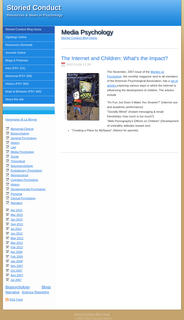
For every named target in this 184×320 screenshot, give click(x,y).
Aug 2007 (17, 275)
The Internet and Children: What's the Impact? (114, 58)
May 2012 (17, 238)
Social (14, 156)
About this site (14, 99)
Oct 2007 (16, 270)
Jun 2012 (17, 233)
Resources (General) (18, 44)
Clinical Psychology (23, 198)
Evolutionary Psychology (26, 170)
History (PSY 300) (17, 83)
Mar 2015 (17, 214)
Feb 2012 (17, 247)
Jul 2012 (16, 228)
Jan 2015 (17, 219)
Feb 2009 (17, 256)
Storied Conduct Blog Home (23, 29)
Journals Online (15, 52)
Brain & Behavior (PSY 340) (23, 91)
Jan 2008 (17, 261)
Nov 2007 (17, 265)
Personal (16, 193)
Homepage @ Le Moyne (21, 119)
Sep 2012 (17, 224)
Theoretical (18, 161)
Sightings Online (15, 37)
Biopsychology (20, 133)
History (15, 142)
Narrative (16, 202)
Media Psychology (22, 151)
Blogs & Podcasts (16, 60)
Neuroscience (19, 175)
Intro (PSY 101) (15, 68)
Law (13, 147)
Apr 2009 (16, 251)
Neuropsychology (22, 165)
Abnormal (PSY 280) (18, 75)
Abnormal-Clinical (22, 128)
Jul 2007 (16, 279)
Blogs (46, 287)
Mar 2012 (17, 242)
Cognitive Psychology (24, 179)
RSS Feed (16, 299)
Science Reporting (35, 292)
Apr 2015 (16, 210)
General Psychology (24, 138)
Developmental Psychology (28, 189)
